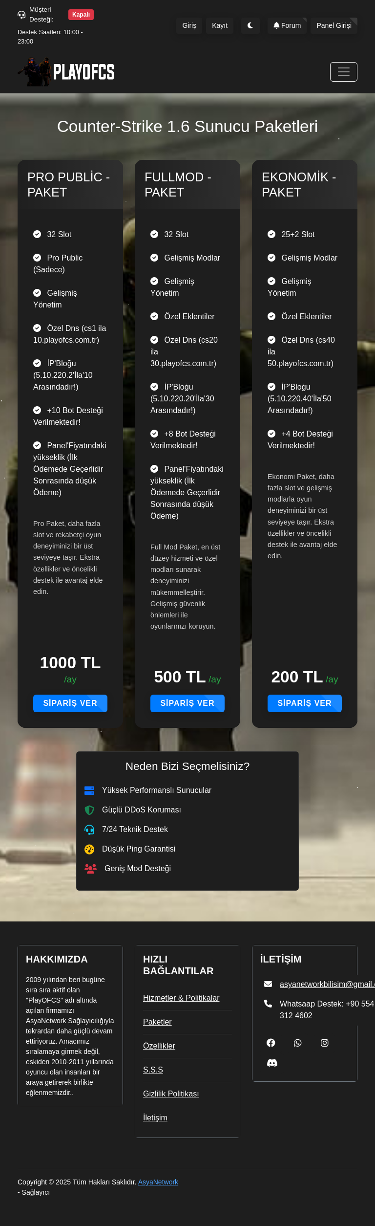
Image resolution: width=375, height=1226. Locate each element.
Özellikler (159, 1046)
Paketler (157, 1022)
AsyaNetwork (158, 1182)
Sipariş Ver (70, 703)
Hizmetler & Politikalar (181, 998)
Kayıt (220, 25)
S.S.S (153, 1070)
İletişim (155, 1118)
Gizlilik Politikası (171, 1094)
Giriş (189, 25)
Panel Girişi (334, 25)
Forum (287, 25)
